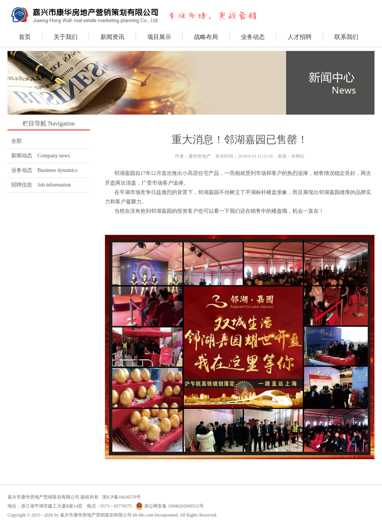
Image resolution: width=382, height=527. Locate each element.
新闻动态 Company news (40, 155)
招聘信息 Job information (41, 185)
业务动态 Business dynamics (44, 170)
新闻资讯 (112, 37)
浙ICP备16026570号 (121, 497)
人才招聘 (300, 37)
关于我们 (66, 37)
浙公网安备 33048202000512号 (170, 506)
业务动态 (253, 37)
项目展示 (159, 37)
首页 (25, 37)
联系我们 (346, 37)
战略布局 (206, 37)
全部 (16, 141)
